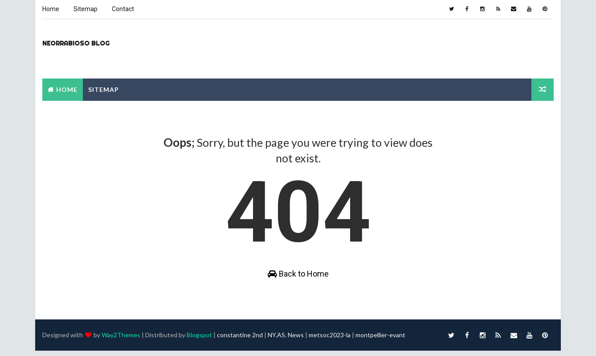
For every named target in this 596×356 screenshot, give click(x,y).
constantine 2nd (239, 340)
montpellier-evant (380, 340)
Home (50, 8)
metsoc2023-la (329, 340)
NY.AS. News (285, 340)
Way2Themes (120, 340)
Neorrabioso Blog (75, 43)
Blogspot (199, 340)
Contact (122, 8)
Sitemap (85, 8)
